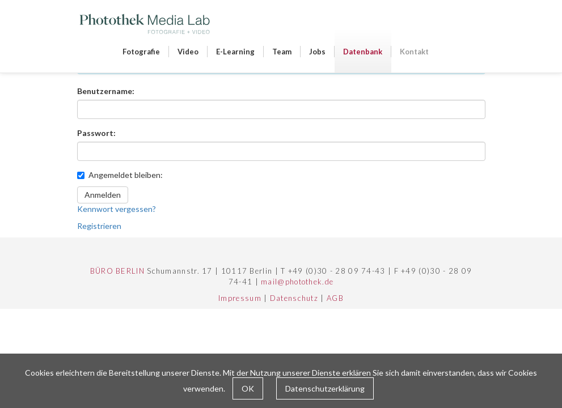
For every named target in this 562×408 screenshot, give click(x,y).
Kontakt (414, 51)
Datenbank (362, 51)
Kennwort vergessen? (116, 209)
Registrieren (99, 226)
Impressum (239, 298)
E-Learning (235, 51)
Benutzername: (105, 91)
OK (248, 388)
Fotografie (141, 51)
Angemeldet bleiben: (120, 175)
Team (281, 51)
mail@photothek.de (297, 281)
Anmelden (102, 194)
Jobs (317, 51)
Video (188, 51)
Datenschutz (294, 298)
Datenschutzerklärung (325, 388)
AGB (335, 298)
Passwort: (96, 133)
